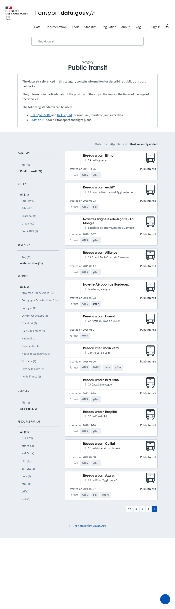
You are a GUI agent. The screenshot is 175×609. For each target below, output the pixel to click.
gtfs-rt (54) (28, 446)
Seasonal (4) (29, 216)
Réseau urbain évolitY (99, 187)
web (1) (26, 499)
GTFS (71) (27, 438)
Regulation (109, 27)
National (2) (28, 338)
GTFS (34, 115)
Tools (75, 27)
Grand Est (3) (29, 323)
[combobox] (87, 41)
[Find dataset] (87, 41)
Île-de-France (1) (31, 376)
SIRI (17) (26, 461)
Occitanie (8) (29, 361)
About (125, 27)
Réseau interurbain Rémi (101, 348)
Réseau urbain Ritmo (98, 155)
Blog (138, 27)
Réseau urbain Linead (99, 316)
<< (129, 509)
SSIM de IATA (39, 120)
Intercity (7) (28, 200)
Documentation (56, 27)
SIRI (69, 115)
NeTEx (61, 115)
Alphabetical (118, 144)
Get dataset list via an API (89, 526)
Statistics (90, 27)
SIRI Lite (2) (28, 468)
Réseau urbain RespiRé (100, 412)
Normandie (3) (30, 346)
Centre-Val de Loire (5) (35, 315)
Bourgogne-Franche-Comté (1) (40, 300)
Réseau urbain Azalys (99, 475)
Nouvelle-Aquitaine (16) (36, 353)
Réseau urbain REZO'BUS (101, 380)
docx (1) (26, 476)
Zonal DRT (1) (30, 231)
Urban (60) (28, 223)
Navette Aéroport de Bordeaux (106, 284)
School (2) (27, 208)
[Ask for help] (165, 599)
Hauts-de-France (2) (33, 331)
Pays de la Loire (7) (33, 369)
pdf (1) (25, 491)
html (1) (26, 484)
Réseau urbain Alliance (100, 252)
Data (37, 27)
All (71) (26, 165)
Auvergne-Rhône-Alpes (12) (38, 293)
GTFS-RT (45, 115)
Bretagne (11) (29, 308)
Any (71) (26, 257)
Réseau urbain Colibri (99, 443)
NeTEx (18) (28, 453)
